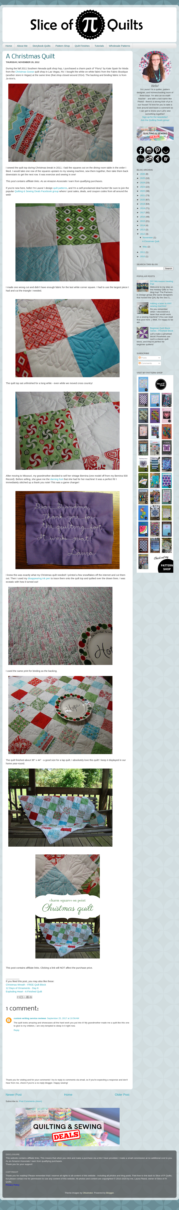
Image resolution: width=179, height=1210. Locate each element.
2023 (143, 187)
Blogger (110, 1193)
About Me (22, 45)
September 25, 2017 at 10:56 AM (63, 1018)
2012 (143, 234)
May (145, 246)
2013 (143, 229)
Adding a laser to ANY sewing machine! (161, 304)
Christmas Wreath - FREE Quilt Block (26, 984)
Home (9, 45)
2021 (143, 195)
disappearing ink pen (39, 578)
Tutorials (99, 45)
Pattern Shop (62, 45)
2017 (143, 212)
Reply (16, 1030)
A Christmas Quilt (150, 241)
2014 (143, 225)
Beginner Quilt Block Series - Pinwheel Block (161, 329)
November (148, 237)
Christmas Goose (24, 71)
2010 (143, 256)
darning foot (56, 479)
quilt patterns (60, 188)
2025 (143, 178)
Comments (145, 363)
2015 (143, 221)
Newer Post (14, 1094)
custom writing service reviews (30, 1018)
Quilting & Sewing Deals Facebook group (37, 191)
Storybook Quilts (41, 45)
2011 (143, 252)
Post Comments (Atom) (30, 1101)
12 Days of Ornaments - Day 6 (22, 988)
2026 (143, 174)
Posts (143, 358)
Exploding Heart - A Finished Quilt (24, 991)
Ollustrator (88, 1193)
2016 (143, 217)
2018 (143, 208)
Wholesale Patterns (119, 45)
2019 (143, 204)
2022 (143, 191)
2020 (143, 199)
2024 (143, 182)
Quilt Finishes (82, 45)
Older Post (122, 1094)
